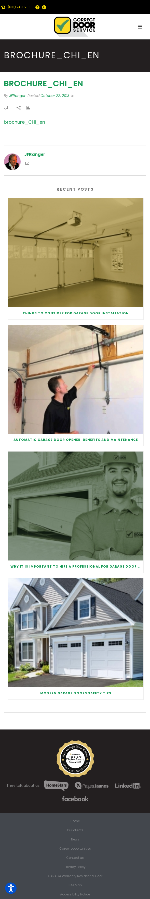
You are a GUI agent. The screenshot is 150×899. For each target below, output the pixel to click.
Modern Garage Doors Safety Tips (75, 693)
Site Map (75, 885)
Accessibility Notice (75, 894)
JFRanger (17, 95)
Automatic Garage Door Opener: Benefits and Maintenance (75, 440)
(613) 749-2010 (20, 7)
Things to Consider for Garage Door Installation (76, 313)
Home (75, 821)
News (75, 839)
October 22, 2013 (54, 95)
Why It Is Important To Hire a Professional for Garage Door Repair (76, 566)
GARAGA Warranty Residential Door (75, 876)
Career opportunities (75, 849)
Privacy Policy (75, 867)
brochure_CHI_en (24, 122)
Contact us (75, 858)
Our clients (75, 830)
